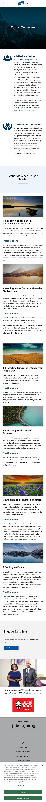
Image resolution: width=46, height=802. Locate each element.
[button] (3, 3)
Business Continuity (23, 756)
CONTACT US (11, 648)
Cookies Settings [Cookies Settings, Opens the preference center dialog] (23, 786)
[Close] (42, 765)
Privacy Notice (23, 743)
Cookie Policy (8, 781)
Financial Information (23, 752)
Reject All (23, 792)
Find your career (32, 693)
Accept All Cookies (23, 798)
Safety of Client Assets (23, 761)
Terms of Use (23, 747)
